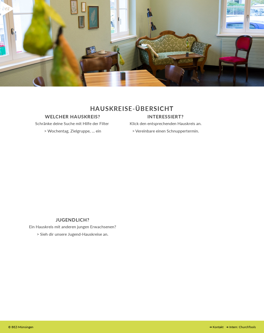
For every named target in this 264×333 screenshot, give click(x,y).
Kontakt (218, 327)
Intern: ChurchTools (242, 327)
